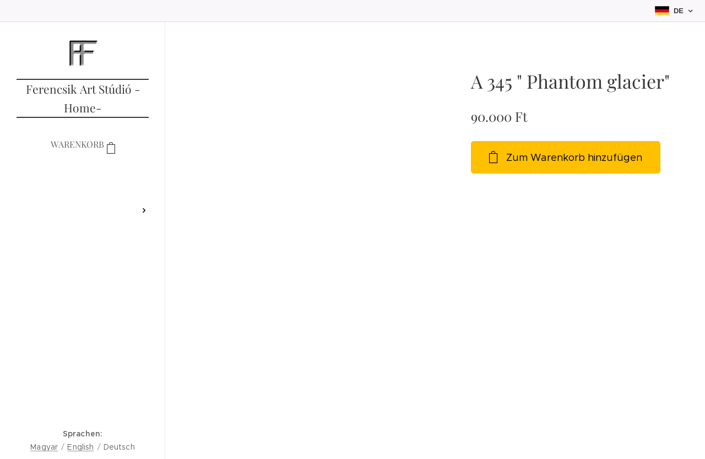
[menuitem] (82, 177)
